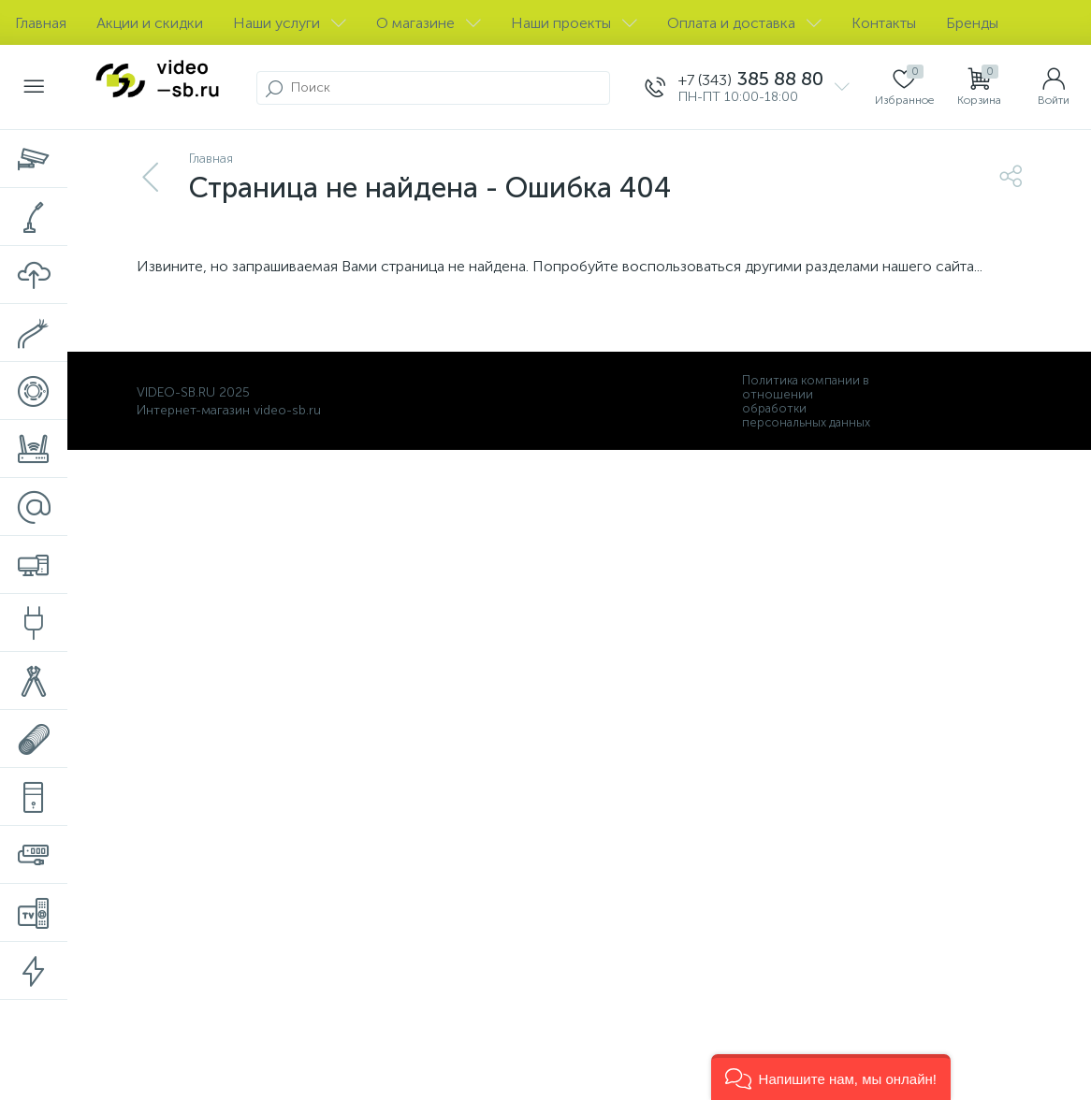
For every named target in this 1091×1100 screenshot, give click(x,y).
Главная (40, 23)
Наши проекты (574, 23)
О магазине (428, 23)
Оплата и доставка (744, 23)
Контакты (883, 23)
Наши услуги (289, 23)
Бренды (972, 23)
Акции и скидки (149, 23)
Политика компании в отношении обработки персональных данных (806, 401)
